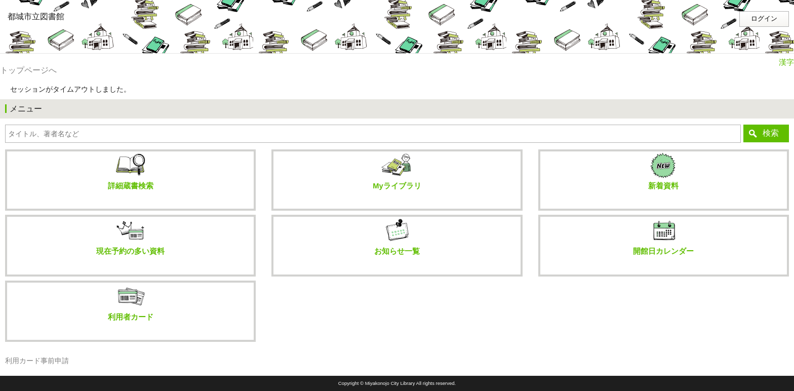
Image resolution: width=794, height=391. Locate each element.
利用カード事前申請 (37, 361)
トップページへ (28, 70)
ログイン (764, 18)
